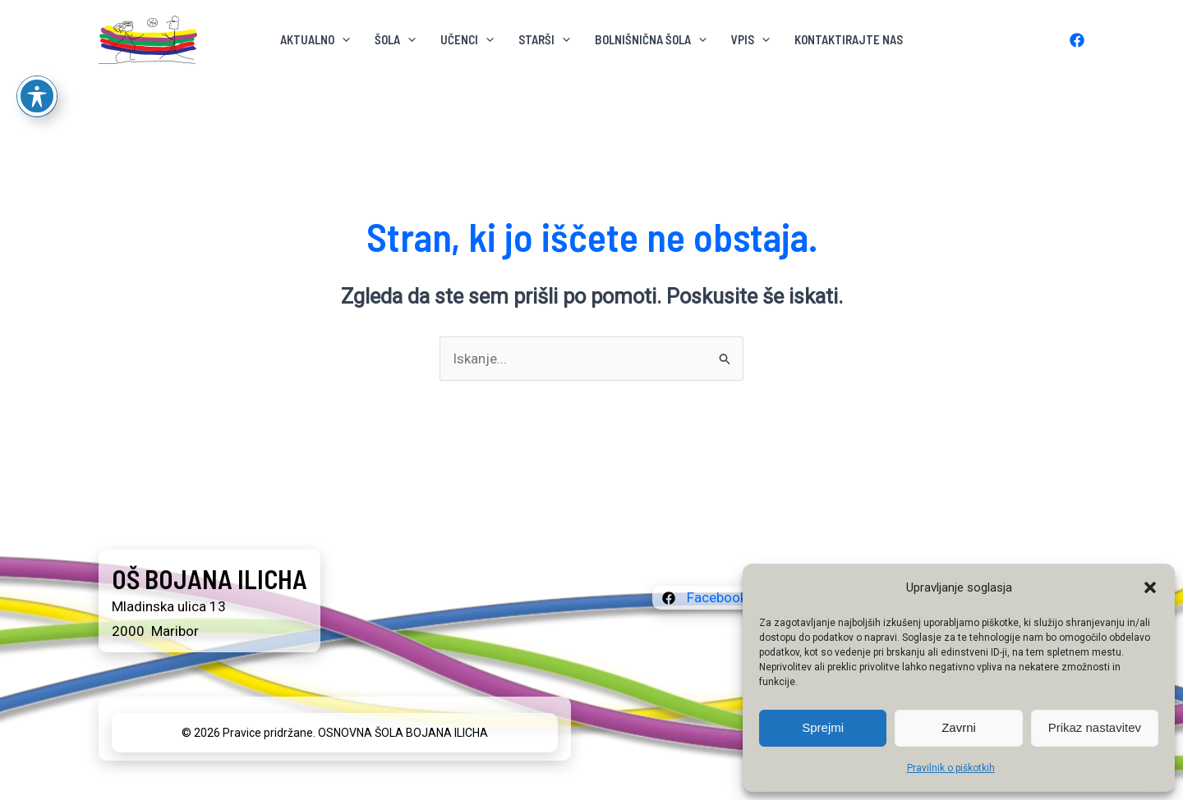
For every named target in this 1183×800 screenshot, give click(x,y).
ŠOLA (395, 39)
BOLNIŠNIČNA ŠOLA (651, 39)
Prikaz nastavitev (1094, 727)
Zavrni (958, 727)
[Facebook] (1077, 40)
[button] (1150, 587)
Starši (544, 39)
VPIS (750, 39)
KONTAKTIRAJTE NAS (848, 39)
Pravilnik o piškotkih (951, 768)
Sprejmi (823, 727)
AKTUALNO (315, 39)
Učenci (467, 39)
